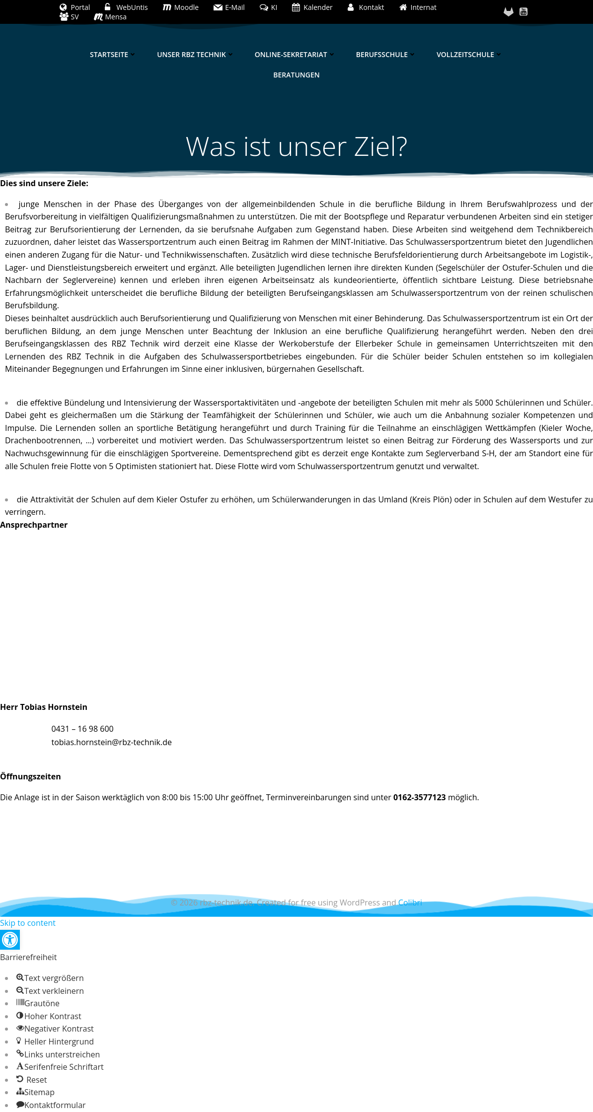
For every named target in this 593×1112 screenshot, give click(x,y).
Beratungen (296, 74)
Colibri (410, 902)
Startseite (113, 54)
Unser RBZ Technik (196, 54)
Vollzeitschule (470, 54)
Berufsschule (386, 54)
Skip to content (28, 922)
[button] (10, 940)
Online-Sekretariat (295, 54)
